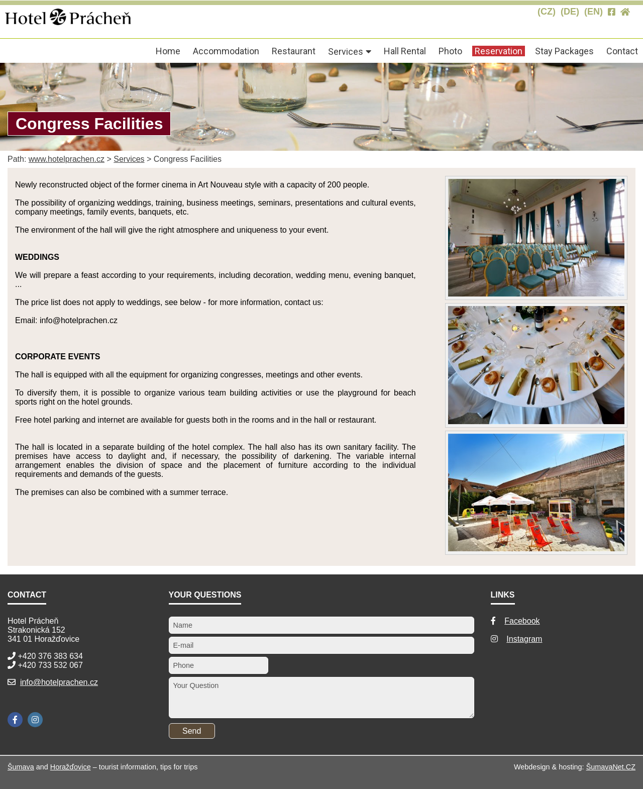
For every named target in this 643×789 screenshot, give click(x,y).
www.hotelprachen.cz (66, 159)
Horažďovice (70, 767)
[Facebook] (15, 719)
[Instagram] (35, 719)
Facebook (522, 621)
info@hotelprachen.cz (59, 682)
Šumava (21, 767)
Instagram (524, 639)
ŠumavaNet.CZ (610, 767)
